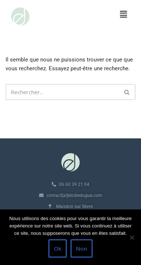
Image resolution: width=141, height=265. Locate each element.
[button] (123, 14)
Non (81, 248)
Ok (57, 248)
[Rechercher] (62, 92)
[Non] (131, 237)
